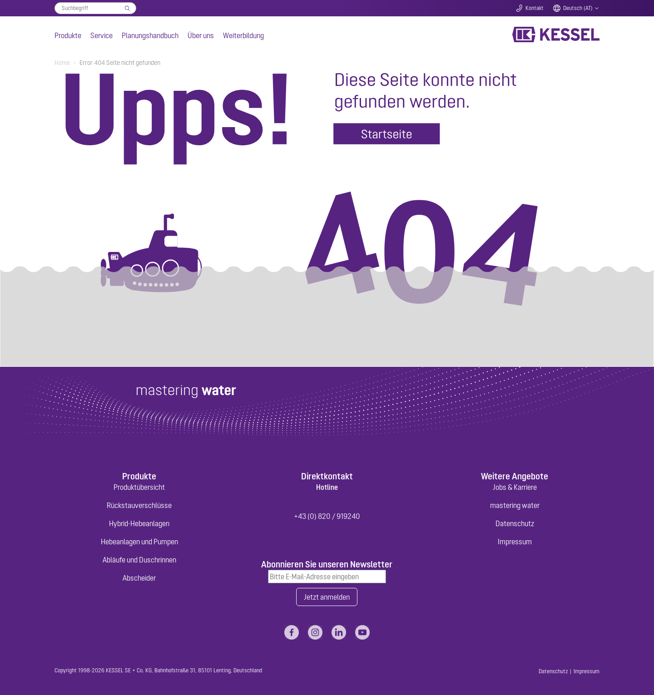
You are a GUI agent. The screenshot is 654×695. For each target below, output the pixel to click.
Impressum (515, 541)
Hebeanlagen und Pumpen (139, 541)
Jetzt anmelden (327, 597)
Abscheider (139, 578)
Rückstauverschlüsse (139, 505)
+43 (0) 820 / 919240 (327, 516)
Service (101, 35)
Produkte (67, 35)
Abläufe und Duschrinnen (139, 560)
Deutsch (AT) (578, 8)
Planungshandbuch (150, 35)
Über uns (201, 35)
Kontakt (534, 8)
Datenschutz (514, 523)
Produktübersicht (139, 487)
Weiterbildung (243, 35)
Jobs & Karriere (515, 487)
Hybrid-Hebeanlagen (139, 523)
